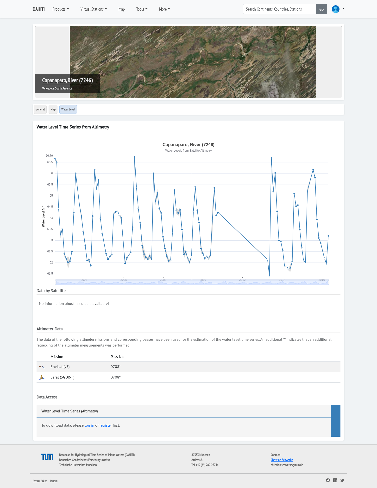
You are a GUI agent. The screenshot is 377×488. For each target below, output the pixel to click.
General (40, 109)
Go (321, 9)
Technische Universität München (78, 465)
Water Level (68, 109)
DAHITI (39, 9)
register (106, 425)
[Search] (279, 9)
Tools (140, 9)
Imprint (53, 480)
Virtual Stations (92, 9)
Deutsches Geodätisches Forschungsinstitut (84, 460)
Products (58, 9)
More (163, 9)
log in (89, 425)
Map (122, 9)
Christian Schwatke (282, 460)
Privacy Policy (40, 480)
